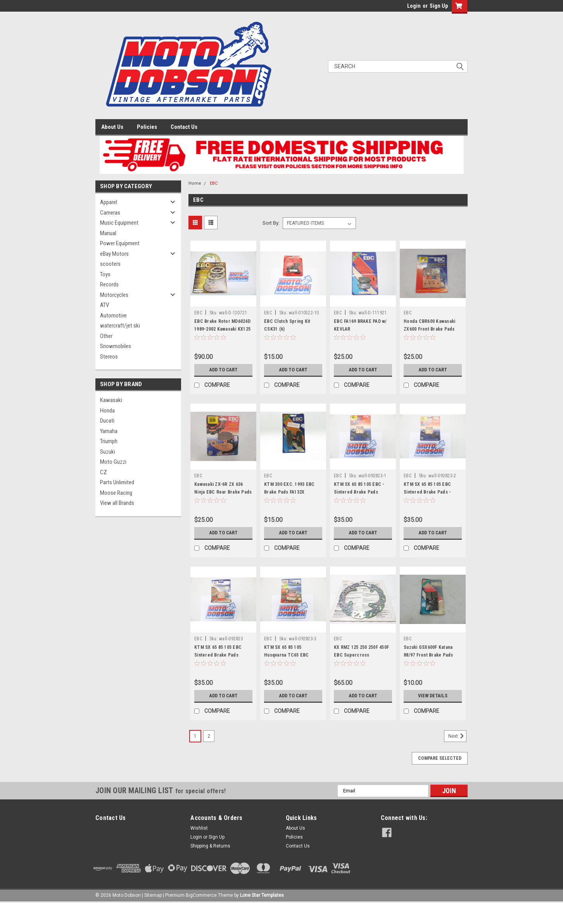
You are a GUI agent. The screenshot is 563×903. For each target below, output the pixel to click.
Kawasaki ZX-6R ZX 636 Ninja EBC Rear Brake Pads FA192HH (223, 492)
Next (457, 736)
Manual (108, 233)
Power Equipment (120, 243)
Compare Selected (439, 758)
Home (194, 183)
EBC (214, 183)
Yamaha (108, 431)
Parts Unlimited (117, 482)
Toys (105, 274)
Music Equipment (119, 222)
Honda (107, 410)
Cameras (110, 212)
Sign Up (439, 6)
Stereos (109, 356)
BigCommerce (201, 895)
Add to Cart (223, 370)
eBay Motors (114, 253)
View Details (433, 696)
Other (106, 336)
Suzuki (107, 451)
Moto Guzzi (113, 461)
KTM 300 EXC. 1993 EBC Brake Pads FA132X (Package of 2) (289, 492)
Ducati (107, 420)
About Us (112, 126)
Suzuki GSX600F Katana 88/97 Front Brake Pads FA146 (428, 655)
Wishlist (199, 828)
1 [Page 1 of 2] (195, 736)
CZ (103, 472)
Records (109, 284)
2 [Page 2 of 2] (208, 736)
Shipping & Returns (210, 846)
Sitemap (153, 895)
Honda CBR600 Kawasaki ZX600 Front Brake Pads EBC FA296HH (429, 329)
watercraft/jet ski (120, 325)
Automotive (113, 315)
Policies (147, 126)
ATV (104, 305)
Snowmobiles (115, 346)
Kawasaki (111, 400)
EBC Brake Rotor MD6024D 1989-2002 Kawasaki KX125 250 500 (222, 329)
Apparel (108, 202)
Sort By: (271, 223)
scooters (110, 263)
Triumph (108, 441)
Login (414, 6)
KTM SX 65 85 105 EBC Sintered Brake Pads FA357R (218, 655)
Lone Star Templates (262, 895)
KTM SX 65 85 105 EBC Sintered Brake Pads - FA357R (427, 492)
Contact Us (184, 126)
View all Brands (117, 502)
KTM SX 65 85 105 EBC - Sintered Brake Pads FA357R (359, 492)
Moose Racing (116, 492)
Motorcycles (114, 294)
